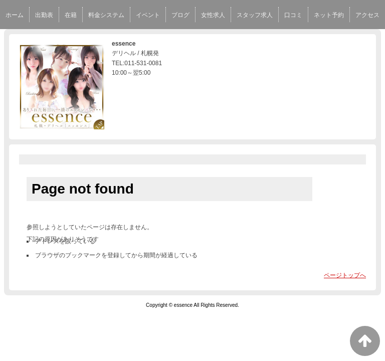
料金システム (106, 15)
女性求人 (213, 15)
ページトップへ (345, 275)
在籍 (71, 15)
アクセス (367, 15)
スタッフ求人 (255, 15)
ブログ (180, 15)
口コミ (293, 15)
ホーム (15, 15)
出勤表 (44, 15)
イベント (148, 15)
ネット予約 (329, 15)
